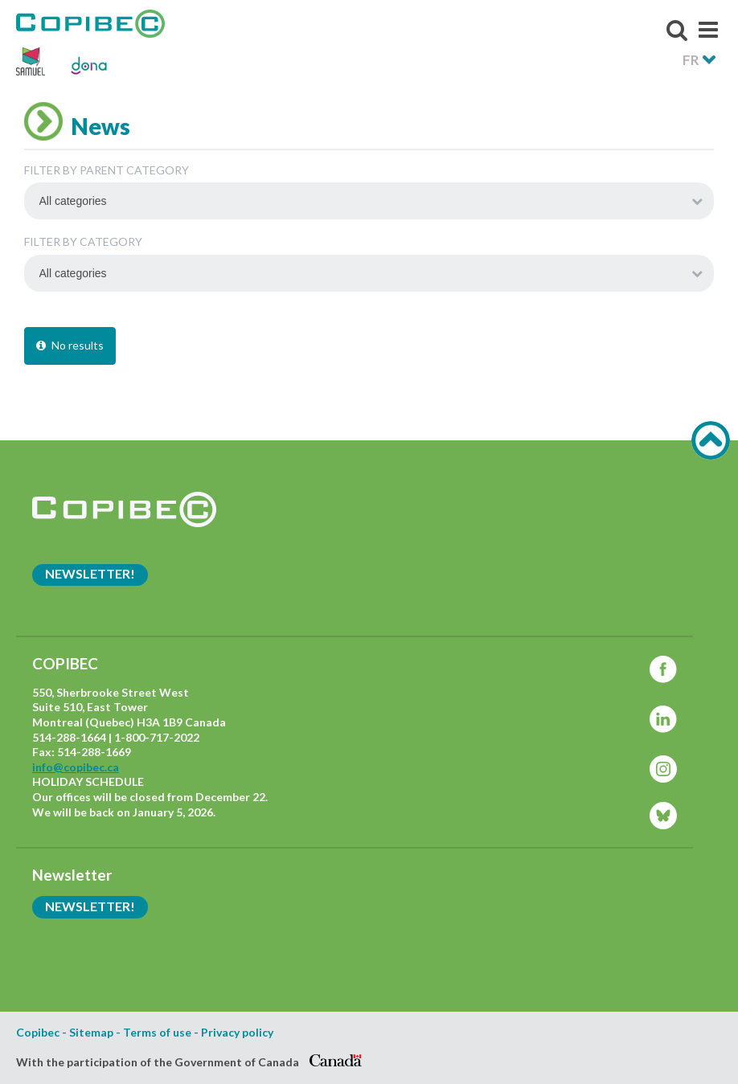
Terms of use (157, 1032)
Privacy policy (237, 1032)
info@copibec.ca (75, 767)
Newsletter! (90, 573)
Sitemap (91, 1032)
